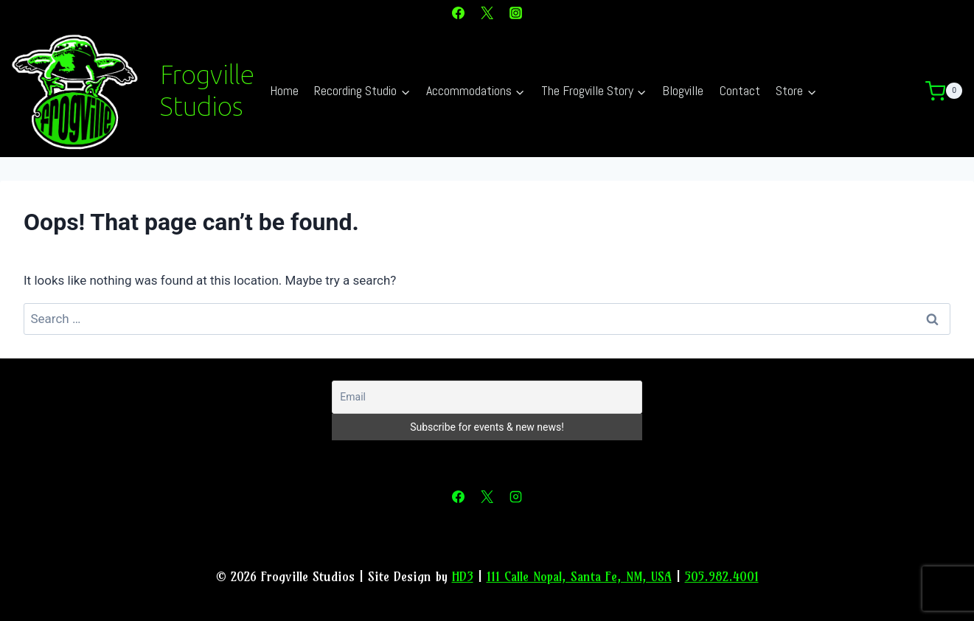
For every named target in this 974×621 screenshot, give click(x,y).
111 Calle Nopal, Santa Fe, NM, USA (579, 576)
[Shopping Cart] (949, 91)
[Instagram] (516, 12)
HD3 (462, 576)
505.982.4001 (722, 576)
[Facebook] (457, 12)
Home (284, 90)
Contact (740, 90)
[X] (487, 12)
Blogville (682, 90)
